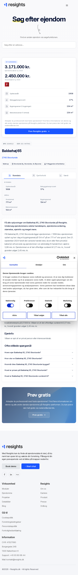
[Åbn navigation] (67, 5)
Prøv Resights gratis (39, 131)
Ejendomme (7, 493)
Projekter (6, 497)
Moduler (5, 489)
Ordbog (43, 506)
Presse (43, 501)
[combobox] (39, 45)
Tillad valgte (39, 315)
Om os (43, 489)
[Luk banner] (74, 258)
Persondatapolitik (9, 526)
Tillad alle (63, 315)
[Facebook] (4, 474)
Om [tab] (64, 265)
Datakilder (6, 501)
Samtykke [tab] (13, 265)
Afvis (14, 315)
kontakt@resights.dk (15, 559)
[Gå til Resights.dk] (14, 5)
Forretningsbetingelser (11, 522)
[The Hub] (17, 474)
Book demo (11, 466)
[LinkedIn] (10, 474)
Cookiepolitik (7, 517)
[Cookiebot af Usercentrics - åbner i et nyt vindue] (58, 258)
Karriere (43, 493)
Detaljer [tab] (39, 265)
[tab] (14, 175)
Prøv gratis (39, 415)
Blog (4, 506)
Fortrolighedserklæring (11, 530)
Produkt (43, 497)
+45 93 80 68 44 (17, 555)
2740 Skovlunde (10, 157)
